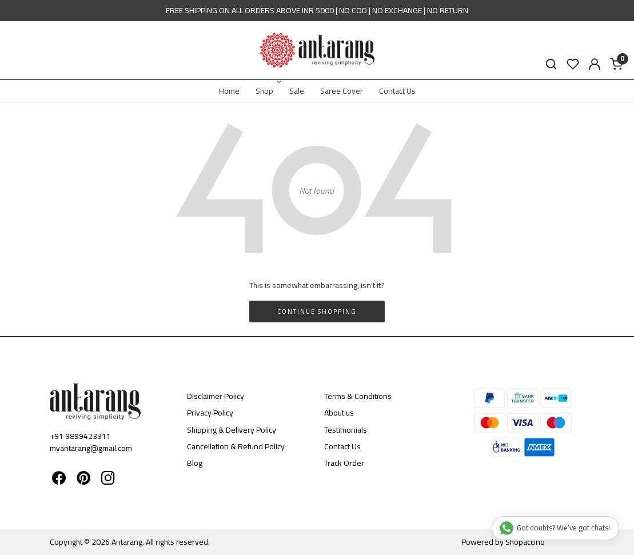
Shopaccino (525, 541)
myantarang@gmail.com (91, 448)
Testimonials (345, 429)
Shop (268, 90)
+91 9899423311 (80, 436)
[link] (551, 64)
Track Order (344, 463)
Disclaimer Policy (215, 396)
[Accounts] (594, 64)
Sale (296, 90)
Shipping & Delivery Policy (231, 429)
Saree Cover (341, 90)
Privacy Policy (210, 412)
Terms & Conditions (358, 396)
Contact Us (397, 90)
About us (339, 412)
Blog (194, 463)
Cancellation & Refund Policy (236, 446)
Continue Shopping (317, 311)
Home (229, 90)
